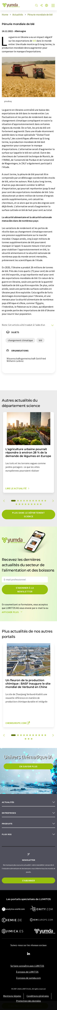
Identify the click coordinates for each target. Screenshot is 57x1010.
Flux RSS (7, 834)
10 (42, 500)
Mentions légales (12, 995)
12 (16, 504)
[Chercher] (36, 5)
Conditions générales (38, 995)
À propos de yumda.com (28, 977)
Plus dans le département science (28, 514)
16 (28, 504)
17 (31, 504)
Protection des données (28, 1000)
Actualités (8, 802)
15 (25, 504)
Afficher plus (13, 612)
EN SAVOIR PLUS (28, 766)
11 (45, 500)
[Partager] (41, 5)
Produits (7, 823)
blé (34, 40)
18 (34, 504)
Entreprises (9, 813)
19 (37, 504)
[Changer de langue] (46, 5)
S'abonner (28, 880)
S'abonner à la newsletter (25, 589)
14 (22, 504)
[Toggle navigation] (53, 6)
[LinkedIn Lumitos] (28, 953)
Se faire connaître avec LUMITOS (27, 965)
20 (40, 504)
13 (19, 504)
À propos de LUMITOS (27, 971)
